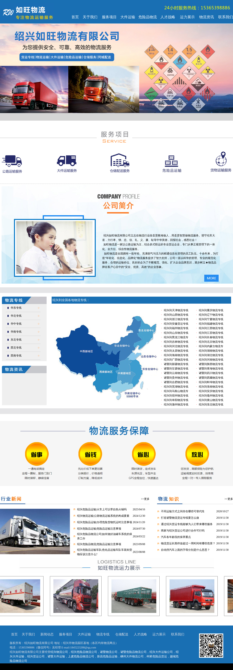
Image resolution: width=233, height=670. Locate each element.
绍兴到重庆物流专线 (211, 310)
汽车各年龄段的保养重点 (176, 537)
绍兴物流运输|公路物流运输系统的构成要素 (103, 515)
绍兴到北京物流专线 (211, 341)
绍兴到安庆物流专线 (211, 391)
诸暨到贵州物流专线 (176, 377)
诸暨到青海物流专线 (211, 368)
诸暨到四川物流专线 (211, 373)
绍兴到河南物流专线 (211, 359)
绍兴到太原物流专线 (176, 350)
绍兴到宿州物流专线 (176, 395)
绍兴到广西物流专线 (176, 359)
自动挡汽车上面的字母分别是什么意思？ (185, 549)
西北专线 (16, 347)
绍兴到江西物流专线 (211, 328)
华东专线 (16, 307)
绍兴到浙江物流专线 (176, 319)
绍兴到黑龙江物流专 (176, 337)
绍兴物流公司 (59, 651)
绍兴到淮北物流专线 (211, 404)
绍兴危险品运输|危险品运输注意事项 (99, 528)
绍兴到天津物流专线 (176, 310)
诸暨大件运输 (56, 656)
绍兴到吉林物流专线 (176, 341)
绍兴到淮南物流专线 (211, 386)
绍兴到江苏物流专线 (211, 332)
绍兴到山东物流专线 (176, 332)
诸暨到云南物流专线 (176, 373)
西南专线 (16, 355)
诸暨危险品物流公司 (133, 651)
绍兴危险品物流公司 (84, 651)
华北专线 (16, 315)
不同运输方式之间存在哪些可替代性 (182, 511)
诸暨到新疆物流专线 (176, 364)
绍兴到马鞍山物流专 (176, 391)
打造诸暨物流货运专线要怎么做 (180, 517)
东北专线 (16, 339)
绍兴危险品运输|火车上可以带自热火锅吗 (102, 509)
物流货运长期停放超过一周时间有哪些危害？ (188, 543)
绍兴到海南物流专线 (176, 355)
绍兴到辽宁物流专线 (211, 314)
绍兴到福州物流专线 (176, 328)
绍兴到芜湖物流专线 (176, 386)
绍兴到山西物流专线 (176, 314)
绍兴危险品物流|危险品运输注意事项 (99, 544)
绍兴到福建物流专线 (211, 323)
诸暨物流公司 (108, 651)
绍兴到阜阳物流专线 (176, 400)
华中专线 (16, 323)
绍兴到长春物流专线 (211, 337)
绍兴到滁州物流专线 (176, 404)
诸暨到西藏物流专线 (211, 377)
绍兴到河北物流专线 (176, 346)
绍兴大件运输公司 (161, 651)
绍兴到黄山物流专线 (211, 400)
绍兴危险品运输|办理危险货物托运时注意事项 (104, 522)
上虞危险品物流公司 (81, 656)
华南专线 (16, 331)
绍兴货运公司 (36, 656)
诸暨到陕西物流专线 (211, 364)
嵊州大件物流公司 (132, 656)
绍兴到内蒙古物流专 (211, 346)
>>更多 (145, 498)
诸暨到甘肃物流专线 (176, 368)
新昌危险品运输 (107, 656)
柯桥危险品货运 (157, 656)
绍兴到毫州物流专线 (211, 395)
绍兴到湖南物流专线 (211, 350)
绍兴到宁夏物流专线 (211, 319)
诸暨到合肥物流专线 (176, 382)
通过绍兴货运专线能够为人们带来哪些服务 (187, 524)
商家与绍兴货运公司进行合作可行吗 (182, 530)
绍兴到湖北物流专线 (211, 355)
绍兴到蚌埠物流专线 (211, 382)
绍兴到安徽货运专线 (176, 323)
